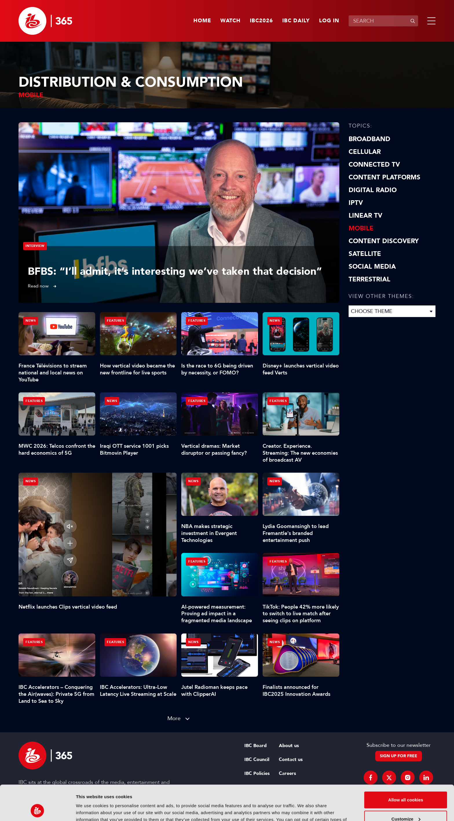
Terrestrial (369, 279)
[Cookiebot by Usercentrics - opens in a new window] (37, 809)
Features (115, 320)
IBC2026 (261, 21)
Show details (89, 809)
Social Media (372, 266)
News (30, 481)
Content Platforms (384, 177)
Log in (329, 21)
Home (202, 21)
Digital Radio (373, 190)
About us (289, 745)
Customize (405, 785)
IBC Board (255, 745)
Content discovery (384, 241)
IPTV (356, 203)
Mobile (361, 228)
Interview (35, 246)
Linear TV (365, 215)
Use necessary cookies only (406, 804)
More (174, 718)
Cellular (365, 152)
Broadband (369, 139)
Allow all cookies (405, 766)
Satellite (365, 254)
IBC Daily (296, 21)
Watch (230, 21)
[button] (430, 20)
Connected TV (374, 164)
